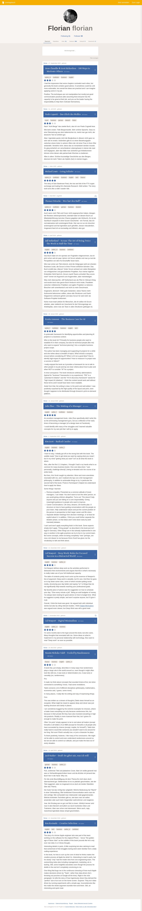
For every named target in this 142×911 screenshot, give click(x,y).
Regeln (71, 903)
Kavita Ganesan (52, 319)
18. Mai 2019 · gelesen (55, 647)
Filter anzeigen (94, 58)
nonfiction (56, 77)
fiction (74, 120)
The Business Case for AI (73, 319)
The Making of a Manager (68, 406)
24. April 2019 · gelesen (55, 750)
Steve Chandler (51, 68)
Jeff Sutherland (51, 240)
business (64, 77)
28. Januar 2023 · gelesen (56, 314)
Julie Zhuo (49, 406)
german (60, 120)
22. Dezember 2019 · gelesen (57, 548)
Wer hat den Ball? (71, 201)
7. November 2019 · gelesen (56, 615)
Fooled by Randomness (78, 653)
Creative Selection (68, 823)
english (71, 77)
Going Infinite (66, 171)
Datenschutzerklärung (62, 903)
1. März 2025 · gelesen (55, 166)
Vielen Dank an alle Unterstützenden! (86, 906)
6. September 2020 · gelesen (57, 436)
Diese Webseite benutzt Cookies (83, 903)
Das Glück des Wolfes (70, 114)
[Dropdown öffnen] (95, 69)
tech (77, 177)
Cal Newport (50, 553)
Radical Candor (63, 441)
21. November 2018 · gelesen (57, 818)
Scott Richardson (68, 68)
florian (45, 63)
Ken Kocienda (51, 823)
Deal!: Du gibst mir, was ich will (73, 755)
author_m (48, 77)
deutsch (67, 120)
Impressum (51, 903)
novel (46, 120)
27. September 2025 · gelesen (57, 63)
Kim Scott (49, 441)
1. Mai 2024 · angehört (55, 196)
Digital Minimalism (87, 606)
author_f (47, 328)
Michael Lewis (51, 171)
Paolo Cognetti (51, 114)
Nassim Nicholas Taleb (55, 653)
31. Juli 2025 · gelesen (55, 109)
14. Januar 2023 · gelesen (56, 401)
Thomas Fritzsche (53, 201)
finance (83, 177)
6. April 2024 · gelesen (55, 235)
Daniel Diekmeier (70, 906)
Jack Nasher (50, 755)
